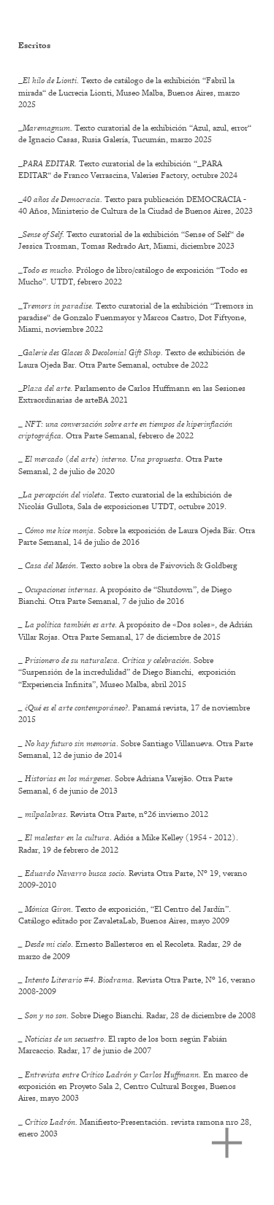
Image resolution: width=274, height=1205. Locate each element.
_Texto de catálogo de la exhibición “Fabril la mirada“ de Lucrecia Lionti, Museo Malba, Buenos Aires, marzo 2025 (129, 92)
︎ (227, 1143)
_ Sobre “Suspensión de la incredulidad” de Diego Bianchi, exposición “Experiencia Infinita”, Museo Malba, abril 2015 (127, 672)
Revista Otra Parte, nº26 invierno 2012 (113, 814)
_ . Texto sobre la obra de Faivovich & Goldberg (127, 565)
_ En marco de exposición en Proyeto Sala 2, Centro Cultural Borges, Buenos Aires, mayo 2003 (133, 1086)
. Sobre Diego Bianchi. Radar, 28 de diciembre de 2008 (137, 1015)
